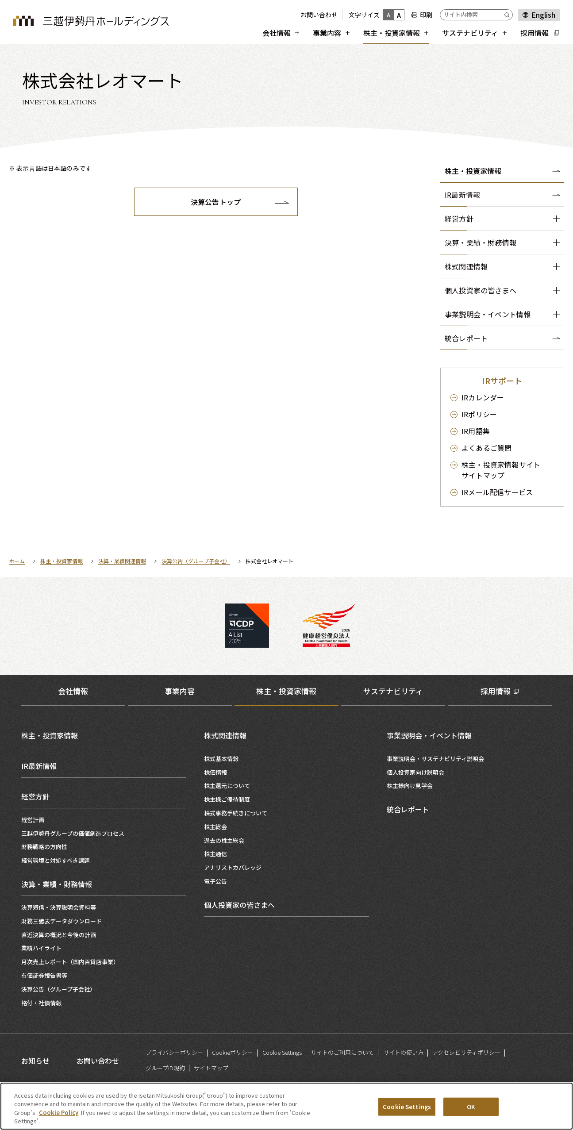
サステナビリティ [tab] (393, 690)
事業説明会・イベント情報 (429, 735)
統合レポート (408, 809)
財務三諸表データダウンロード (61, 921)
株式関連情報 (225, 735)
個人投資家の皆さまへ (239, 904)
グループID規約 (165, 1068)
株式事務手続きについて (235, 813)
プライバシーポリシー (174, 1052)
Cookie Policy (58, 1113)
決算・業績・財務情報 (56, 884)
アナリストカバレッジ (233, 867)
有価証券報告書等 (44, 975)
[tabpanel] (286, 865)
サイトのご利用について (342, 1052)
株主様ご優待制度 (227, 799)
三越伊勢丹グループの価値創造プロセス (72, 833)
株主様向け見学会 (410, 785)
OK (471, 1107)
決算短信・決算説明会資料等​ (58, 907)
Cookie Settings (282, 1052)
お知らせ (35, 1060)
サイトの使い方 (403, 1052)
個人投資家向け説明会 (415, 772)
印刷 (426, 14)
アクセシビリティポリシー (466, 1052)
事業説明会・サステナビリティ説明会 (435, 758)
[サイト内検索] (476, 14)
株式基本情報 (221, 758)
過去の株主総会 (224, 840)
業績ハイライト (41, 948)
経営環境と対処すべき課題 (55, 860)
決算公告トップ (216, 201)
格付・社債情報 (41, 1003)
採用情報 (496, 690)
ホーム (17, 561)
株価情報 (215, 772)
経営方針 (35, 796)
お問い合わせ (319, 14)
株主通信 (215, 853)
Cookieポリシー (232, 1052)
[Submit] (508, 14)
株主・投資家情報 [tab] (286, 690)
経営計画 (32, 819)
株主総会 (215, 827)
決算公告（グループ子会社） (196, 561)
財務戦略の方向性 (44, 846)
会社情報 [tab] (73, 690)
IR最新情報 (39, 766)
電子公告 (215, 881)
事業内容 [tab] (180, 690)
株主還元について (227, 785)
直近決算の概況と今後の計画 (58, 934)
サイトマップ (500, 469)
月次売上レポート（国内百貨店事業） (70, 961)
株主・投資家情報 (473, 170)
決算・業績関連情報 (122, 561)
